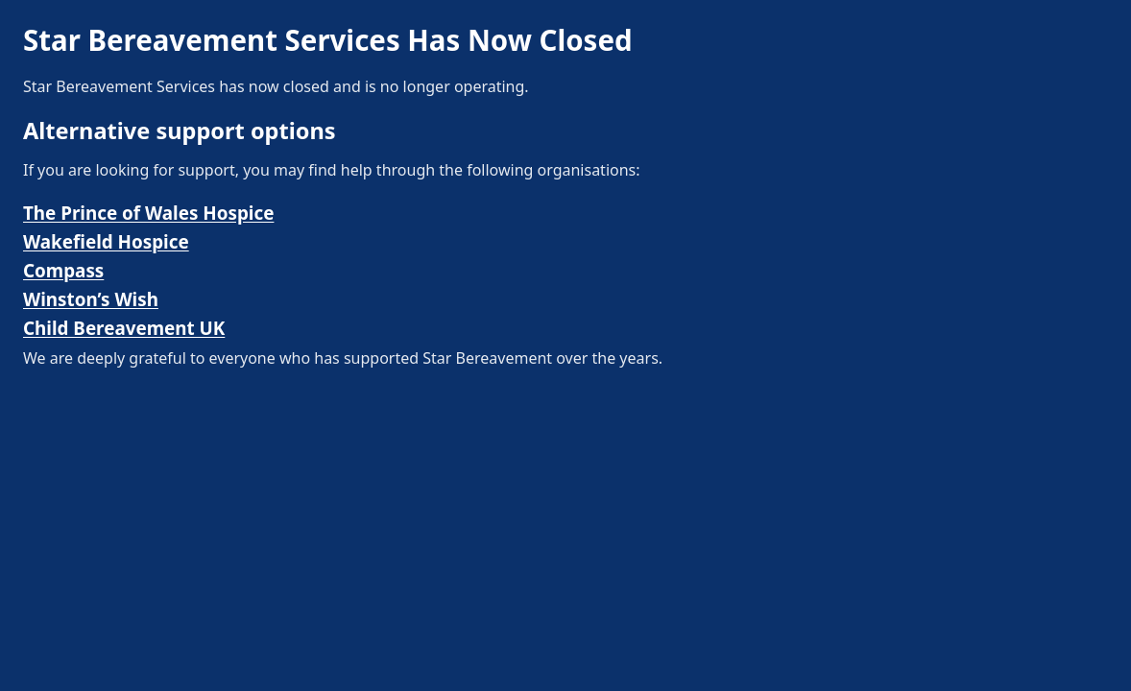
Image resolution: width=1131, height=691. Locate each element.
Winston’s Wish (90, 299)
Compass (63, 270)
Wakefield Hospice (106, 241)
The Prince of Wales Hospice (148, 213)
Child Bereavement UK (124, 328)
